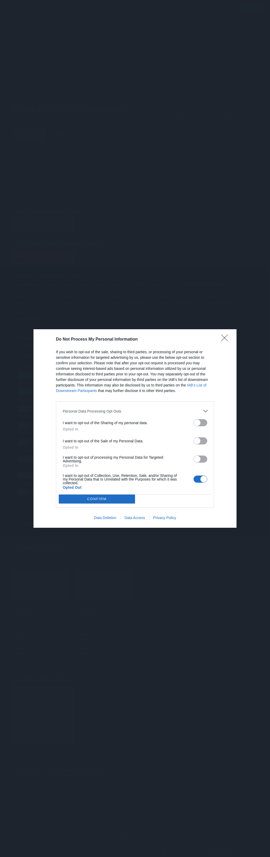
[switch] (200, 422)
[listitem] (135, 411)
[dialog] (135, 428)
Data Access (134, 518)
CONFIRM (97, 499)
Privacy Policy (164, 518)
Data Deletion (105, 518)
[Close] (226, 340)
